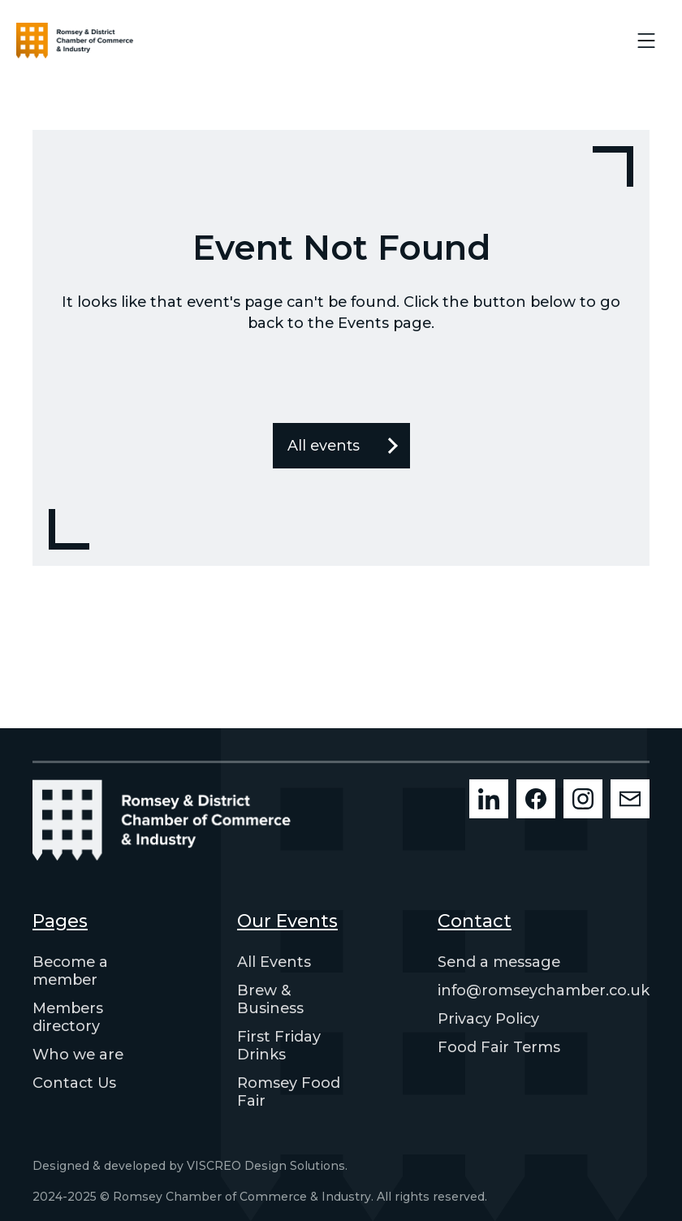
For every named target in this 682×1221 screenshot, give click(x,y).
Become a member (70, 971)
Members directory (67, 1017)
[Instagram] (582, 798)
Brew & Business (270, 999)
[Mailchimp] (630, 798)
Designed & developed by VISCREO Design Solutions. (189, 1165)
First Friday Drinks (279, 1046)
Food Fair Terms (499, 1047)
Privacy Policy (488, 1019)
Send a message (499, 962)
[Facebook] (535, 798)
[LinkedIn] (488, 798)
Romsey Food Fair (288, 1092)
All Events (274, 962)
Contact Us (74, 1083)
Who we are (77, 1055)
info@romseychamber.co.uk (544, 990)
